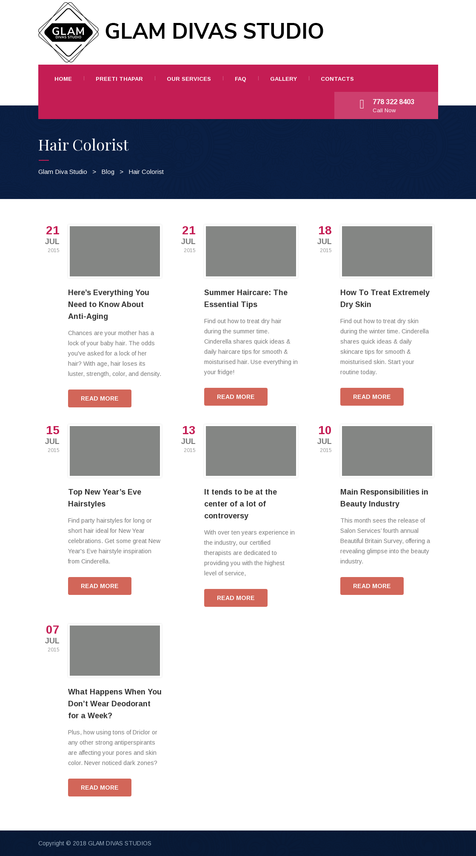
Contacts (337, 79)
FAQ (240, 79)
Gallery (283, 79)
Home (63, 79)
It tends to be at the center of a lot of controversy (240, 504)
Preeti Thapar (119, 79)
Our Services (189, 79)
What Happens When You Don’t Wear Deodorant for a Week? (115, 704)
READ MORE (100, 398)
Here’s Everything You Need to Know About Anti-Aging (108, 304)
